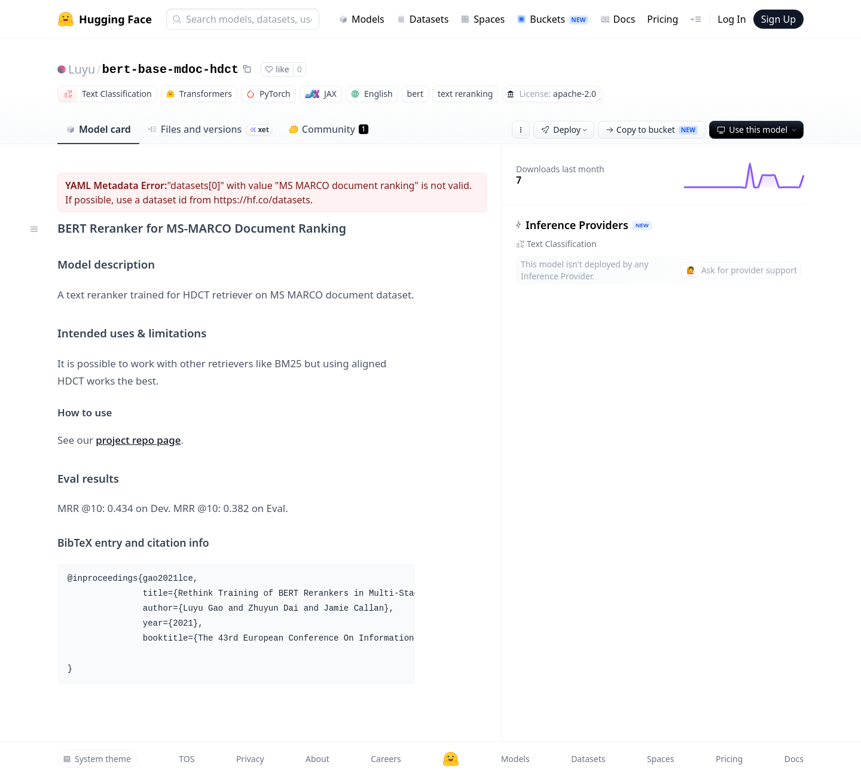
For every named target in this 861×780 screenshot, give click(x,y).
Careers (386, 758)
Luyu (81, 69)
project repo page (138, 440)
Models (361, 19)
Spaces (482, 19)
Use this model (757, 129)
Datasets (422, 19)
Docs (618, 19)
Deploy (565, 129)
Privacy (250, 758)
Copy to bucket (652, 129)
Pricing (662, 19)
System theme (97, 758)
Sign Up (778, 19)
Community (328, 129)
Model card (98, 129)
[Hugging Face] (450, 759)
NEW (642, 225)
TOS (186, 758)
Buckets (552, 19)
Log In (732, 19)
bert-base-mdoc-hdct (170, 70)
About (317, 758)
